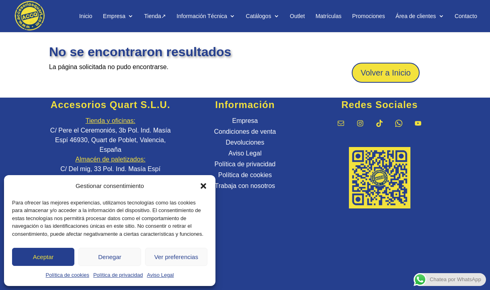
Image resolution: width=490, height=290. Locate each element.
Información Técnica (201, 16)
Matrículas (329, 16)
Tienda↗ (155, 16)
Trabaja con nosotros (245, 185)
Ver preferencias (176, 256)
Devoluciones (245, 142)
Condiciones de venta (245, 131)
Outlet (297, 16)
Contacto (466, 16)
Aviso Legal (160, 275)
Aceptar (43, 256)
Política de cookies (67, 275)
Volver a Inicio (386, 72)
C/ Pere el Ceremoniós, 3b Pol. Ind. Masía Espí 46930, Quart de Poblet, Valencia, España (110, 140)
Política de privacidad (118, 275)
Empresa (114, 16)
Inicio (85, 16)
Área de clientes (416, 16)
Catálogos (258, 16)
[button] (203, 186)
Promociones (368, 16)
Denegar (109, 256)
